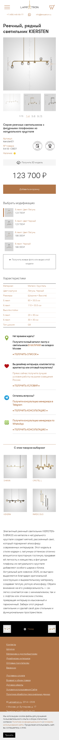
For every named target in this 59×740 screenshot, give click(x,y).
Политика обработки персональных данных (28, 694)
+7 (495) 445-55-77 (15, 14)
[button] (9, 64)
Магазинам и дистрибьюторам (21, 654)
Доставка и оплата (15, 675)
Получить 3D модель (29, 162)
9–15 (39, 116)
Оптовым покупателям (17, 663)
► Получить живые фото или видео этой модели (29, 261)
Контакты (11, 644)
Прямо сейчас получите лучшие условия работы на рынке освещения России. (33, 376)
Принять (9, 735)
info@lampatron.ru (43, 14)
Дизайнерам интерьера (18, 658)
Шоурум (10, 649)
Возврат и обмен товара (18, 680)
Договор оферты (14, 685)
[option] (29, 63)
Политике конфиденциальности (27, 722)
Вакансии (11, 667)
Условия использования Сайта (21, 689)
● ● (30, 410)
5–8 (33, 116)
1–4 (28, 116)
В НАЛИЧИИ (34, 345)
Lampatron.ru (15, 702)
